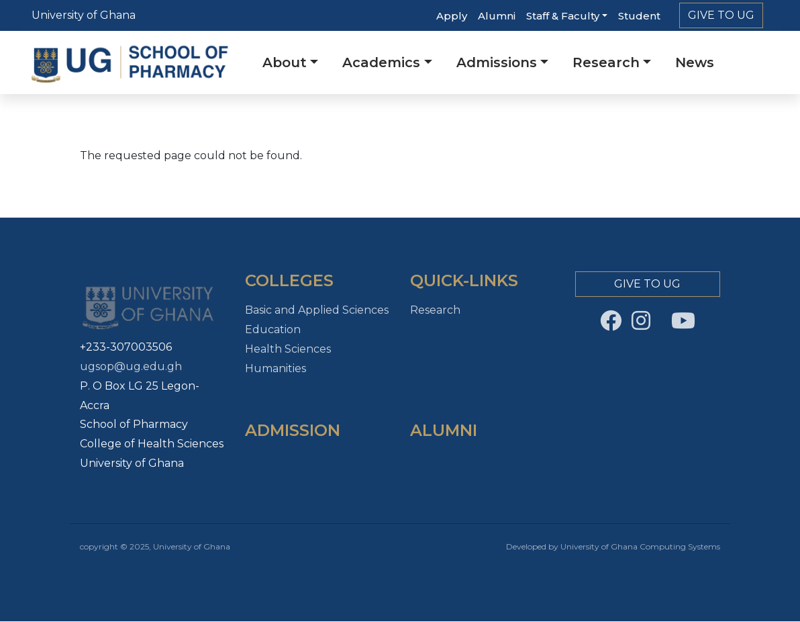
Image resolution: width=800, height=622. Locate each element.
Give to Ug (721, 15)
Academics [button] (381, 62)
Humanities (275, 368)
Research (435, 310)
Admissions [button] (496, 62)
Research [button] (606, 62)
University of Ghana (84, 15)
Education (273, 329)
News (694, 62)
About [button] (284, 62)
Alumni (496, 15)
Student (639, 15)
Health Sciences (288, 349)
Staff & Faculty (562, 15)
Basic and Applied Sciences (317, 310)
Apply (451, 15)
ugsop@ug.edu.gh (131, 366)
